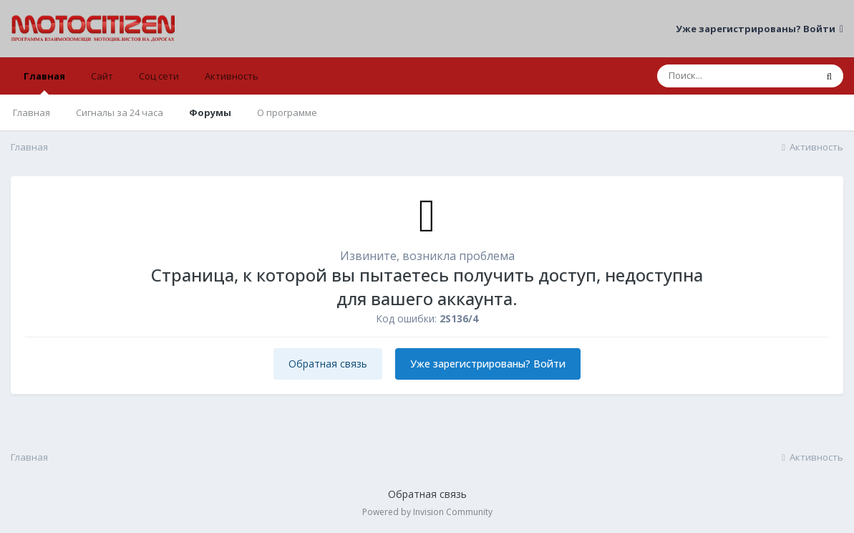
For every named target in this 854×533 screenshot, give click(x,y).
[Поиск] (736, 75)
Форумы (210, 112)
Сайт (102, 75)
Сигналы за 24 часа (119, 112)
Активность (231, 75)
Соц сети (159, 75)
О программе (287, 112)
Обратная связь (327, 363)
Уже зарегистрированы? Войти (759, 28)
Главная (44, 82)
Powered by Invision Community (427, 512)
